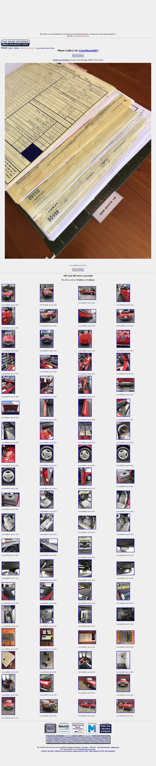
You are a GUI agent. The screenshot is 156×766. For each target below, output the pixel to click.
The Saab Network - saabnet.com (108, 747)
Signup (16, 48)
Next (81, 55)
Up (78, 55)
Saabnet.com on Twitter (80, 751)
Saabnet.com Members (61, 60)
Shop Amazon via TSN (96, 751)
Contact (44, 751)
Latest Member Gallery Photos (45, 48)
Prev (74, 55)
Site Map (51, 751)
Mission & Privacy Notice (87, 749)
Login (10, 48)
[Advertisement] (78, 17)
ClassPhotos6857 (88, 50)
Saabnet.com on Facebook (63, 751)
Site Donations (109, 751)
